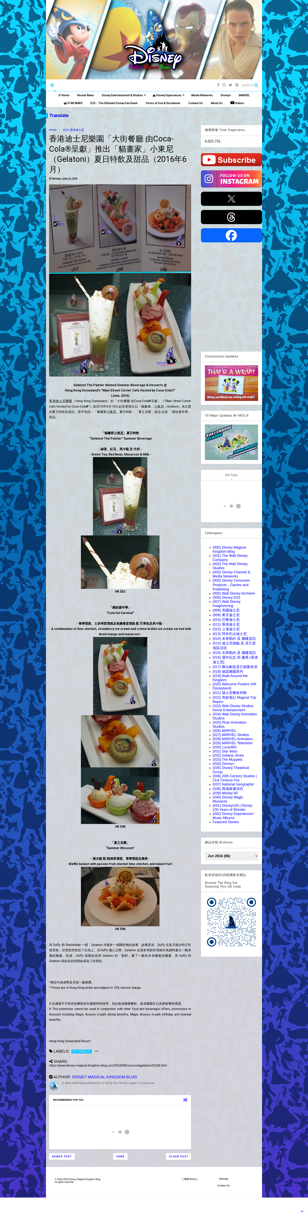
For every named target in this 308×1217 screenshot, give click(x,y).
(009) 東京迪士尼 (226, 615)
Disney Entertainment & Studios (124, 95)
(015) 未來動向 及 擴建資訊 (234, 653)
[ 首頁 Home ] (189, 1179)
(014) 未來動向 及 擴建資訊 (234, 639)
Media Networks (202, 95)
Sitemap (223, 1179)
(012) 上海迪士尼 (226, 629)
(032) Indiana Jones (228, 755)
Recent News (85, 95)
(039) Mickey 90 (225, 793)
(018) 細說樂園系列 (228, 672)
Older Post (178, 1156)
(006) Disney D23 (226, 597)
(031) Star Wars (225, 751)
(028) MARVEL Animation (233, 739)
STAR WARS (73, 103)
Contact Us (195, 103)
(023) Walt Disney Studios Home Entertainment (233, 708)
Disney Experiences (168, 95)
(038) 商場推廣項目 (228, 789)
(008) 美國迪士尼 (226, 610)
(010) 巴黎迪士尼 (226, 620)
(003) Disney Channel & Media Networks (231, 574)
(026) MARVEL (224, 731)
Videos (237, 103)
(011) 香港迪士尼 (73, 129)
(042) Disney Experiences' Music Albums (233, 816)
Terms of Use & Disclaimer (163, 103)
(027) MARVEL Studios (231, 735)
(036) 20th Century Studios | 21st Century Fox (235, 778)
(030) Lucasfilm (225, 747)
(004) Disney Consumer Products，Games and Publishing (231, 584)
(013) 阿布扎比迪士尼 (230, 634)
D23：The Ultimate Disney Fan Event (114, 103)
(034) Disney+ (224, 764)
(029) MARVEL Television (233, 743)
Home (63, 95)
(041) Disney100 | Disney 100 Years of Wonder (232, 808)
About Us (217, 103)
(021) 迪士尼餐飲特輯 (230, 693)
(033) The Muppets (228, 760)
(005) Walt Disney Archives (234, 593)
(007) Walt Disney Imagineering (227, 604)
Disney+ (226, 95)
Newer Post (62, 1156)
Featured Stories (226, 822)
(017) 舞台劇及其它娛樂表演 (235, 667)
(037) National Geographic (233, 784)
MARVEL (244, 95)
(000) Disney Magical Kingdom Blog (229, 549)
